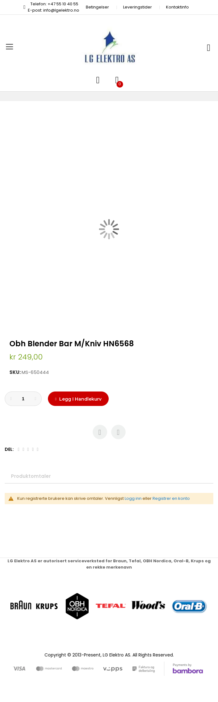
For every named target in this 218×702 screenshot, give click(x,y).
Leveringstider (137, 7)
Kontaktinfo (177, 7)
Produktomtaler (31, 476)
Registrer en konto (171, 498)
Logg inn (133, 498)
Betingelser (97, 7)
